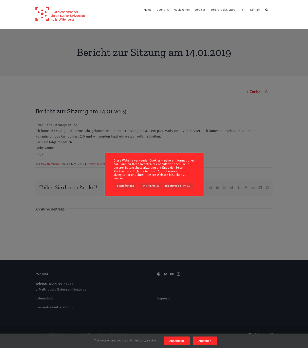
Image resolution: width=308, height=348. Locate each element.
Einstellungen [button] (125, 186)
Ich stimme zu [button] (150, 186)
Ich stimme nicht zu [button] (177, 186)
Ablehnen (204, 341)
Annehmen (176, 341)
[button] (266, 9)
